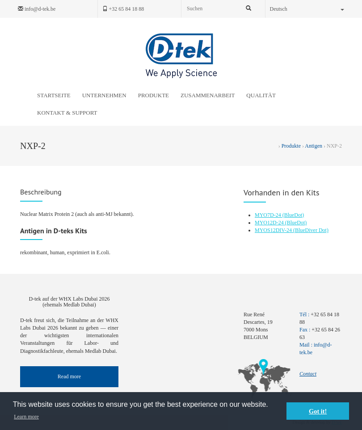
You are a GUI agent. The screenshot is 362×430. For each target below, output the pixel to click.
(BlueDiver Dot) (310, 230)
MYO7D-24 (268, 215)
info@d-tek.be (36, 9)
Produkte (291, 146)
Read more (69, 376)
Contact (307, 374)
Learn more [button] (26, 416)
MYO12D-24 (270, 222)
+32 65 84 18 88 (123, 9)
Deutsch (307, 9)
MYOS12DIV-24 (274, 230)
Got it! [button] (318, 411)
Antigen (313, 146)
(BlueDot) (293, 215)
